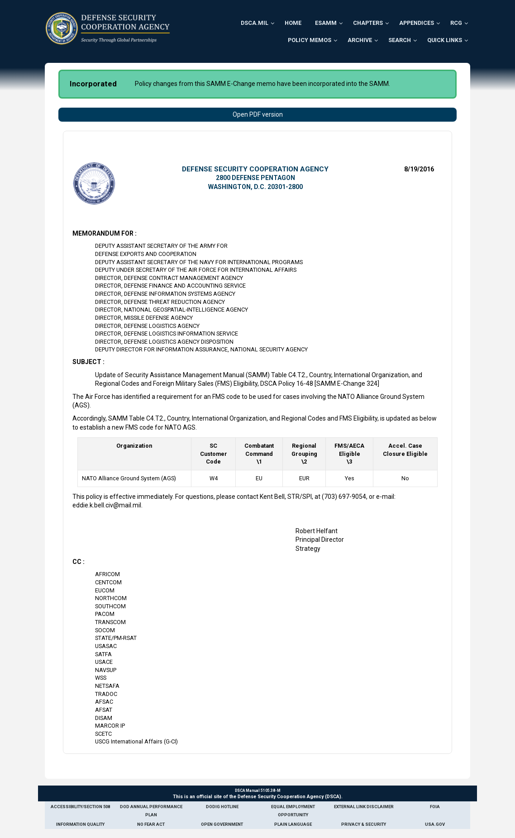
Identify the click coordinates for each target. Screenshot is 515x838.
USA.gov (435, 824)
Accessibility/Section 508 (80, 806)
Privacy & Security (363, 824)
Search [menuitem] (399, 40)
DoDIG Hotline (222, 806)
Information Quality (80, 824)
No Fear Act (151, 824)
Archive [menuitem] (360, 40)
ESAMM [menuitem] (326, 22)
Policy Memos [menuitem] (309, 40)
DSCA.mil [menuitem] (254, 22)
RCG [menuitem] (456, 22)
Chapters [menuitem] (368, 22)
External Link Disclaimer (364, 806)
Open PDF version (258, 114)
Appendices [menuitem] (416, 22)
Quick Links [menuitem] (444, 40)
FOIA (435, 806)
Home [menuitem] (293, 22)
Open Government (222, 824)
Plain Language (293, 824)
